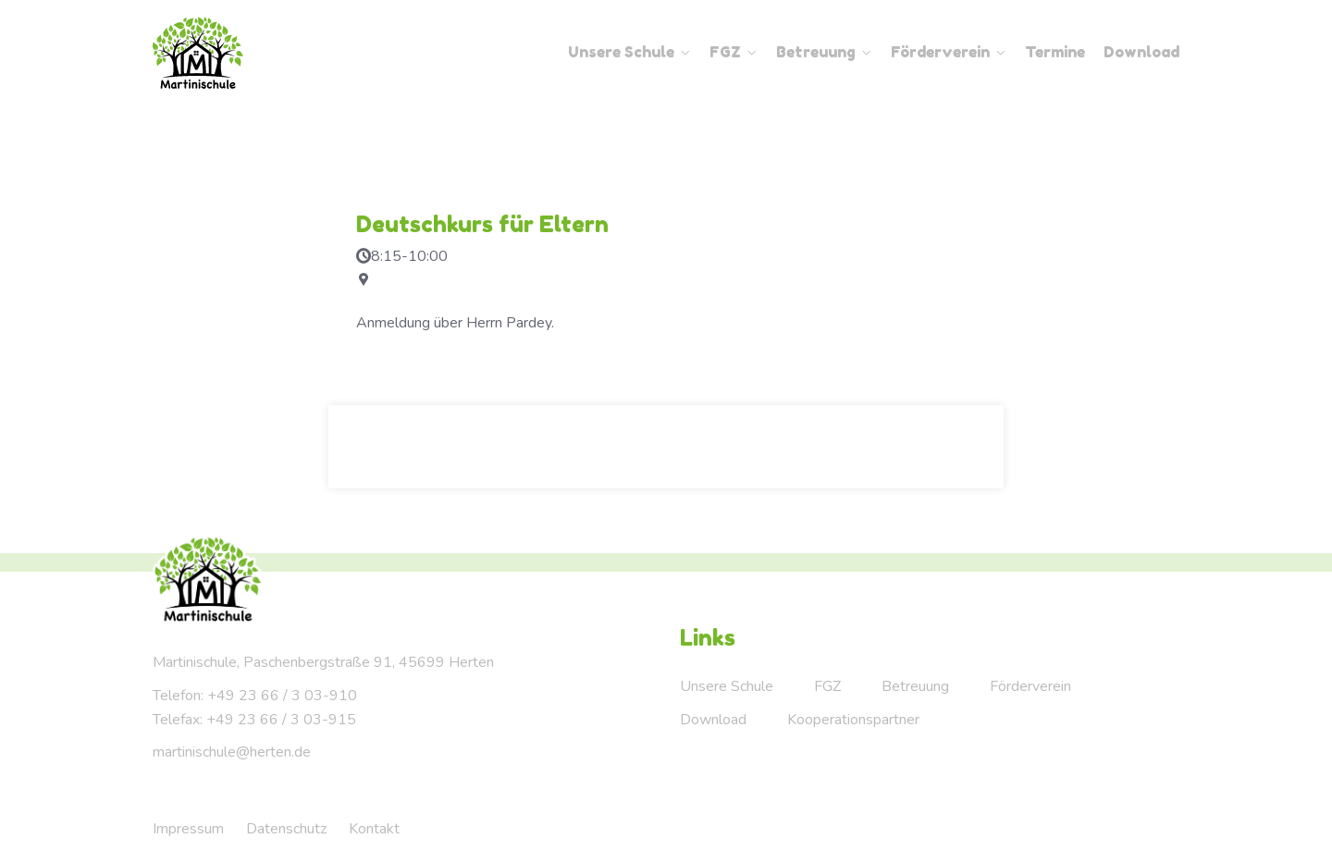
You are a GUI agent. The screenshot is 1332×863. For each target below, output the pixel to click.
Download (1141, 52)
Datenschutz (286, 829)
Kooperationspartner (853, 719)
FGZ (725, 52)
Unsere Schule (621, 52)
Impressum (188, 829)
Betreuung (816, 52)
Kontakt (374, 829)
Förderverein (940, 52)
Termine (1055, 52)
